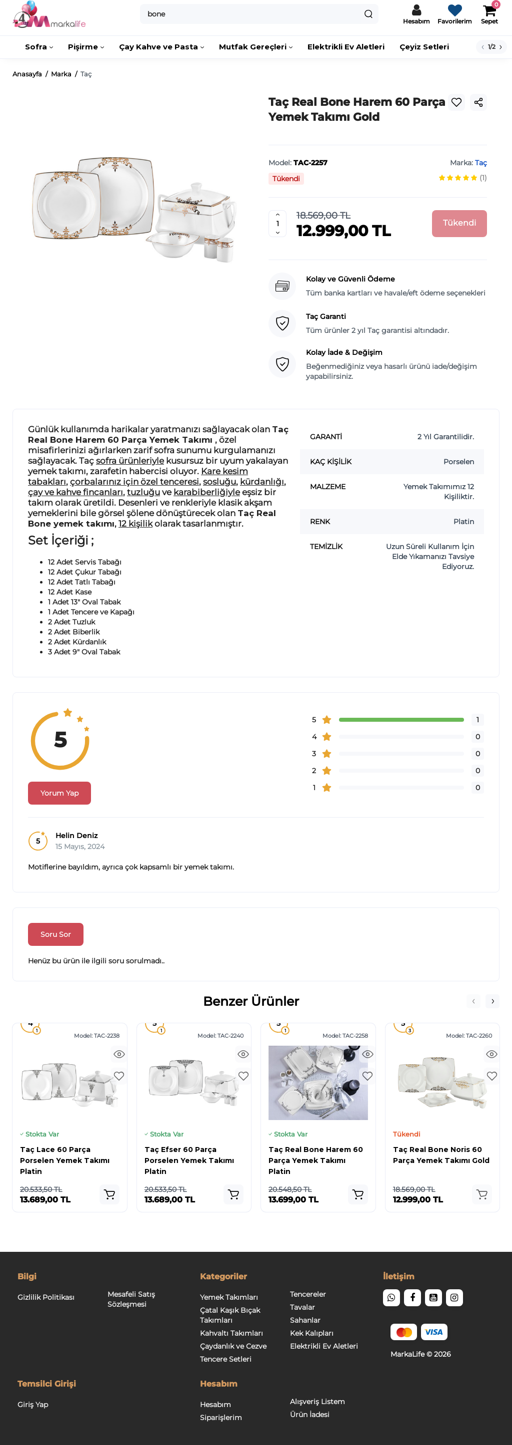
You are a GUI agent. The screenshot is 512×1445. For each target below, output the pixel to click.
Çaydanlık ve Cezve (233, 1346)
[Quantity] (277, 223)
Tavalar (302, 1307)
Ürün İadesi (310, 1414)
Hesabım (215, 1404)
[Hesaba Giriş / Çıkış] (416, 13)
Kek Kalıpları (312, 1333)
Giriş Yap (33, 1404)
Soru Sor (55, 934)
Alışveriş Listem (317, 1401)
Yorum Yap (59, 793)
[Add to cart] (110, 1194)
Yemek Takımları (229, 1297)
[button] (473, 1001)
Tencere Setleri (226, 1359)
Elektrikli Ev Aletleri (324, 1346)
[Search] (368, 14)
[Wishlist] (456, 102)
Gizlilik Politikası (46, 1297)
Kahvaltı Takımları (231, 1333)
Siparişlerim (221, 1417)
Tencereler (308, 1294)
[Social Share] (478, 102)
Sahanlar (305, 1320)
